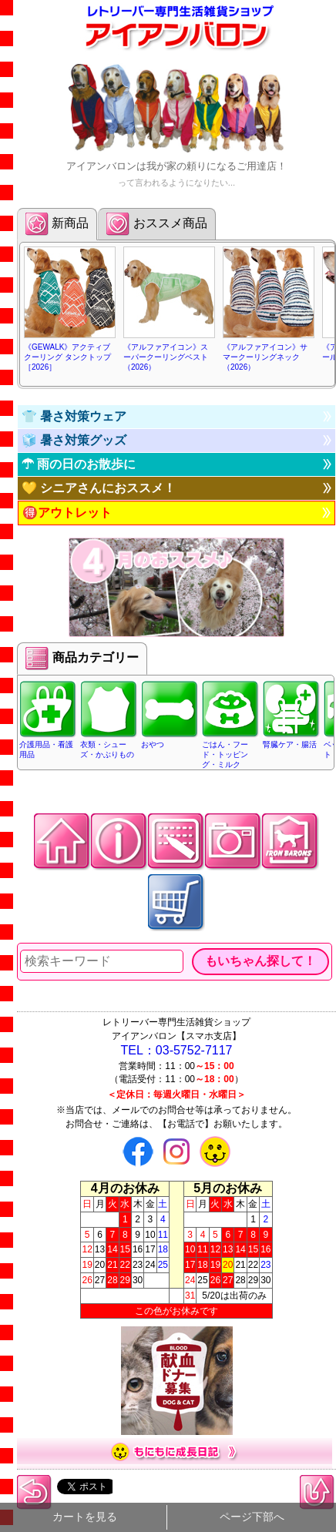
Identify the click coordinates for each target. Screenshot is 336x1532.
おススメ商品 (156, 224)
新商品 (57, 224)
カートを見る (84, 1517)
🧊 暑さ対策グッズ (74, 440)
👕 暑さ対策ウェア (74, 416)
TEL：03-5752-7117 (177, 1050)
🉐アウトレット (67, 512)
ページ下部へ (252, 1517)
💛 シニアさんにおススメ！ (99, 487)
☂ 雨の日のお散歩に (79, 464)
